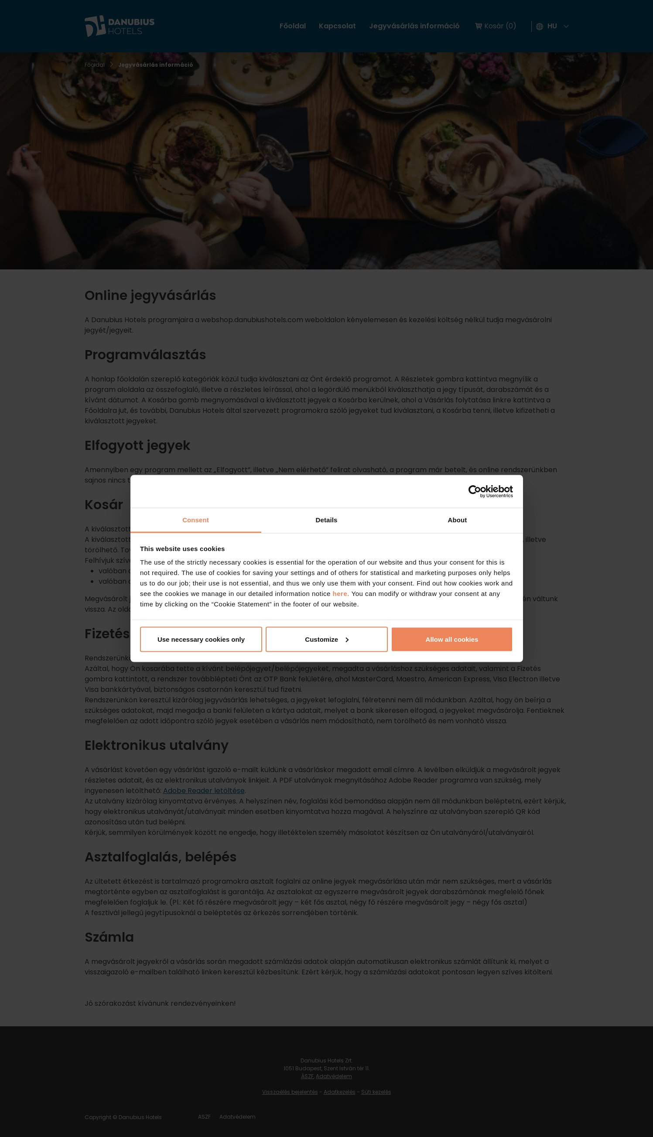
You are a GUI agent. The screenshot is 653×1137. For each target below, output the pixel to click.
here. (342, 593)
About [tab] (457, 520)
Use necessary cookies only (201, 639)
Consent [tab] (195, 520)
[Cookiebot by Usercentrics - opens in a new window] (475, 491)
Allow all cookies (452, 639)
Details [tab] (327, 520)
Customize (327, 639)
